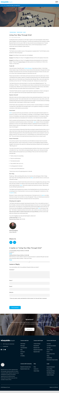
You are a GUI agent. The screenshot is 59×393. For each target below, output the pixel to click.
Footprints (11, 192)
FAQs (35, 369)
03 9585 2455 (5, 348)
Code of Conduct (50, 377)
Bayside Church (7, 389)
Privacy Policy (49, 371)
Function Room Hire (51, 355)
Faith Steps (23, 345)
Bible (32, 177)
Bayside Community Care (26, 369)
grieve (43, 195)
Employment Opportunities (52, 361)
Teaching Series (24, 349)
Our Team (49, 349)
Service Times (50, 351)
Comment (12, 269)
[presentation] (17, 305)
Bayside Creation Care (25, 371)
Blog (5, 5)
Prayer (22, 355)
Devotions (23, 353)
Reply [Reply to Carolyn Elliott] (10, 260)
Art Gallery (23, 357)
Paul (39, 208)
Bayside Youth (36, 349)
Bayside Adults (37, 353)
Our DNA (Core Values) (51, 347)
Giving (48, 357)
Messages (23, 347)
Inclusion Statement (51, 369)
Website (11, 293)
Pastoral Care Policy (51, 373)
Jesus (34, 122)
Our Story (49, 345)
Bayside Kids (36, 347)
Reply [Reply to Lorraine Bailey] (10, 253)
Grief (10, 112)
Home (2, 5)
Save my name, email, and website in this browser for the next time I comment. (28, 299)
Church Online (36, 373)
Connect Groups (37, 345)
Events (48, 353)
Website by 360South (54, 389)
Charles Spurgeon (28, 68)
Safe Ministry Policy (51, 375)
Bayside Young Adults (38, 351)
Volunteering (49, 359)
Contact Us (29, 331)
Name (11, 282)
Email (11, 287)
